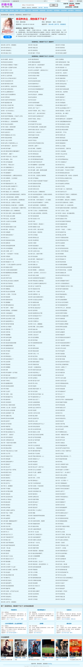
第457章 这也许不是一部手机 (8, 469)
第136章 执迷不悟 (5, 181)
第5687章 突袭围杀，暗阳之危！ (69, 619)
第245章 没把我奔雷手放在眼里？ (37, 278)
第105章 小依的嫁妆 (61, 151)
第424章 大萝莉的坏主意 (7, 440)
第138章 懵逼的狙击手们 (62, 181)
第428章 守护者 (32, 442)
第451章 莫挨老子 (5, 464)
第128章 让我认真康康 (34, 172)
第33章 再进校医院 (60, 86)
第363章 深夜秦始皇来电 (62, 383)
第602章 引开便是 (60, 45)
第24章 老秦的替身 (60, 78)
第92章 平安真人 (32, 140)
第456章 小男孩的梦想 (61, 467)
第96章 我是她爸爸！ (61, 143)
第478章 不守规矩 (5, 488)
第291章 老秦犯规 (60, 318)
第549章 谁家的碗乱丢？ (62, 550)
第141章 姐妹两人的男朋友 (63, 183)
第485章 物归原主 (33, 494)
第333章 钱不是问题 (61, 356)
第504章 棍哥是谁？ (61, 510)
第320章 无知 (31, 345)
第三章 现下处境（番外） (67, 632)
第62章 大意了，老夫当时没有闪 (36, 113)
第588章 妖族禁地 (60, 585)
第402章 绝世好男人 (61, 418)
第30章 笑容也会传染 (61, 83)
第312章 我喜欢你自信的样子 (63, 337)
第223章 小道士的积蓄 (7, 259)
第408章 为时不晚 (60, 423)
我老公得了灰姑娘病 (61, 657)
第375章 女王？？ (60, 394)
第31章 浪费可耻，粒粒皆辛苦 (9, 86)
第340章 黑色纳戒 (5, 364)
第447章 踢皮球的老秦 (61, 459)
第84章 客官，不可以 (61, 132)
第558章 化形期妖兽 (61, 558)
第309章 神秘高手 (60, 334)
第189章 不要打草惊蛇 (61, 226)
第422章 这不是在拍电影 (34, 437)
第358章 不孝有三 (5, 380)
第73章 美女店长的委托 (7, 124)
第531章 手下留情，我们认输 (63, 534)
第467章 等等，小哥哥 (34, 477)
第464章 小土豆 (32, 475)
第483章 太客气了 (60, 491)
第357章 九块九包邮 (61, 378)
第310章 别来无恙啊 (6, 337)
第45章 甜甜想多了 (60, 97)
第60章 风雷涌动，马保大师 (63, 110)
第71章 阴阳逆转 (32, 121)
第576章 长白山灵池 (61, 575)
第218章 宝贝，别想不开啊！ (35, 253)
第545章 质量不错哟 (33, 548)
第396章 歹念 (59, 413)
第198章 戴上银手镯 (61, 235)
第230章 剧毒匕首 (33, 264)
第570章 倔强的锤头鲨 (61, 569)
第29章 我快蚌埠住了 (33, 83)
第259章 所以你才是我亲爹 (8, 291)
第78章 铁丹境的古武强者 (62, 127)
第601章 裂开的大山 (6, 47)
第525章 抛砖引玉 (60, 529)
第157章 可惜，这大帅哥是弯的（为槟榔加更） (13, 199)
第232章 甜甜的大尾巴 (7, 267)
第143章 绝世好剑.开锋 (34, 186)
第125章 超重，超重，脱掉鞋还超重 (37, 170)
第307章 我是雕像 (5, 334)
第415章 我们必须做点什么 (8, 432)
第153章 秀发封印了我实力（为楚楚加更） (67, 194)
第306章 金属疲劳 (60, 332)
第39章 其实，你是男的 (62, 91)
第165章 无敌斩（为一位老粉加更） (65, 205)
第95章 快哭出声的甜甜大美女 (36, 143)
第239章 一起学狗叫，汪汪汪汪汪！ (37, 272)
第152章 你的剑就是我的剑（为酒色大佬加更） (40, 194)
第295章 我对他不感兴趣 (7, 324)
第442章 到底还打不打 (7, 456)
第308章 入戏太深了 (33, 334)
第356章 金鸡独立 (33, 378)
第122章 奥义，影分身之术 (35, 167)
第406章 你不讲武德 (6, 423)
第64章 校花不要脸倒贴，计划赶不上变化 (12, 116)
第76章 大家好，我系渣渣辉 (8, 127)
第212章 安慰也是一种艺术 (35, 248)
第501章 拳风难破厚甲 (61, 507)
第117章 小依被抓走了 (61, 162)
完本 (16, 10)
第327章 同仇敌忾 (60, 351)
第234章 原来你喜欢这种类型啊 (64, 267)
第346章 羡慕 (4, 369)
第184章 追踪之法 (5, 224)
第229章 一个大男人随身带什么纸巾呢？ (11, 264)
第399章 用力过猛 (60, 415)
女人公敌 (3, 657)
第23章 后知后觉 (32, 78)
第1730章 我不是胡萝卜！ (12, 632)
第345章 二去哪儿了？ (61, 367)
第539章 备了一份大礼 (34, 542)
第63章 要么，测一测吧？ (62, 113)
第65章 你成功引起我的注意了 (36, 116)
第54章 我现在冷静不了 (62, 105)
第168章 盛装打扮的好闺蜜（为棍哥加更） (67, 208)
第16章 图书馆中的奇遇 (7, 73)
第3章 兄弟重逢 (60, 59)
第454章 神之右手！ (6, 467)
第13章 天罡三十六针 (6, 70)
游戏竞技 (78, 10)
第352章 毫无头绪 (5, 375)
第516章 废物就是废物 (61, 521)
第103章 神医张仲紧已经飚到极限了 (10, 151)
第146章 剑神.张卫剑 (33, 189)
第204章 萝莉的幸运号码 (62, 240)
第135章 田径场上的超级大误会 (64, 178)
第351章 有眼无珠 (60, 372)
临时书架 (40, 7)
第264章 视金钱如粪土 (61, 294)
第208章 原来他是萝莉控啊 (8, 245)
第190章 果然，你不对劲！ (8, 229)
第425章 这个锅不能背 (34, 440)
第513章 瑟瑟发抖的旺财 (62, 518)
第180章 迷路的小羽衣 (61, 218)
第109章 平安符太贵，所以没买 (9, 156)
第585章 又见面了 (60, 583)
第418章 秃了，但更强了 (7, 434)
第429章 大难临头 (60, 442)
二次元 (29, 10)
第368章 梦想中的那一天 (34, 388)
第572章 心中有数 (33, 572)
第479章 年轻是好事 (33, 488)
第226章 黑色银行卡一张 (7, 262)
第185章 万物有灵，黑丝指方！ (36, 224)
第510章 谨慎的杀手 (61, 515)
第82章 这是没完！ (6, 132)
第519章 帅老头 (60, 523)
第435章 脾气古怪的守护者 (63, 448)
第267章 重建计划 (60, 297)
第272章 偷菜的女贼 (33, 302)
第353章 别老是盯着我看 (34, 375)
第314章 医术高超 (33, 340)
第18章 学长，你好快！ (62, 73)
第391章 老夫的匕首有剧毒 (8, 410)
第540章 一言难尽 (60, 542)
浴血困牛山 (73, 657)
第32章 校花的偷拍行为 (34, 86)
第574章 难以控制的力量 (7, 575)
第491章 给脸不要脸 (33, 499)
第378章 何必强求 (60, 396)
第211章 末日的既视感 (7, 248)
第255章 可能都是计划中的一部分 (64, 286)
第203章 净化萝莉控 (33, 240)
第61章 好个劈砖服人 (6, 113)
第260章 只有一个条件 (34, 291)
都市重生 (71, 10)
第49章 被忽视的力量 (6, 102)
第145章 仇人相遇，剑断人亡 (8, 189)
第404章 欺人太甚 (33, 421)
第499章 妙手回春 (5, 507)
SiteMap (50, 663)
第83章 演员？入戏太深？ (35, 132)
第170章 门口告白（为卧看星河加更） (38, 210)
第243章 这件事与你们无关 (63, 275)
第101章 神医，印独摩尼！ (35, 148)
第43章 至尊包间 (5, 97)
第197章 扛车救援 (33, 235)
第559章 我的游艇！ (6, 561)
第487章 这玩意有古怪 (7, 496)
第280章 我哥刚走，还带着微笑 (9, 310)
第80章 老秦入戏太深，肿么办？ (36, 129)
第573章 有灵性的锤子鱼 (62, 572)
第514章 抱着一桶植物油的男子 (9, 521)
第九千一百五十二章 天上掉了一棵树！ (15, 619)
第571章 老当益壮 (5, 572)
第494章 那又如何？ (33, 502)
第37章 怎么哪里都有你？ (7, 91)
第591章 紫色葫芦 (60, 588)
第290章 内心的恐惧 (33, 318)
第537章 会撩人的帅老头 (62, 540)
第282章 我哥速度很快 (61, 310)
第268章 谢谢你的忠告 (7, 299)
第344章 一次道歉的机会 (34, 367)
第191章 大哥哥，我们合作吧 (35, 229)
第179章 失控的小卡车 (34, 218)
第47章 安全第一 (32, 100)
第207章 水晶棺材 (60, 243)
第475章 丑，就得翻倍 (7, 486)
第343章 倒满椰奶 (5, 367)
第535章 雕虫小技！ (6, 540)
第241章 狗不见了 (5, 275)
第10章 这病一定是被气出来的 (9, 67)
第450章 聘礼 (59, 461)
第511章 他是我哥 (5, 518)
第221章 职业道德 (33, 256)
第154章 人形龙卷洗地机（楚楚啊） (10, 197)
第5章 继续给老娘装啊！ (34, 62)
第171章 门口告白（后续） (63, 210)
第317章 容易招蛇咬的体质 (35, 342)
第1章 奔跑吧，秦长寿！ (7, 59)
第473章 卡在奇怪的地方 (34, 483)
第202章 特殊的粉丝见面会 (8, 240)
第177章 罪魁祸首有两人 (62, 216)
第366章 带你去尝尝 (61, 386)
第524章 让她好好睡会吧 (34, 529)
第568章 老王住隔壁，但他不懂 (9, 569)
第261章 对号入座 (60, 291)
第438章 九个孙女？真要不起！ (64, 450)
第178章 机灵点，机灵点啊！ (8, 218)
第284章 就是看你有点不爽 (35, 313)
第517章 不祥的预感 (6, 523)
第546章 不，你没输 (61, 548)
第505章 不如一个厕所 (7, 513)
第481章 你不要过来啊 (7, 491)
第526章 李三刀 (5, 531)
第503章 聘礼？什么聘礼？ (35, 510)
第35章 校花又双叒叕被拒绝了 (36, 89)
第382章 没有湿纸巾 (6, 402)
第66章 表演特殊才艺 (61, 116)
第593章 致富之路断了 (61, 53)
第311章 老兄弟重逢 (33, 337)
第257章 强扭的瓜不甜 (34, 289)
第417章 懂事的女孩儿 (61, 432)
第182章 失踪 (31, 221)
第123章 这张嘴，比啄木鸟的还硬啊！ (65, 167)
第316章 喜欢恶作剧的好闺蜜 (8, 342)
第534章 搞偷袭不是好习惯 (63, 537)
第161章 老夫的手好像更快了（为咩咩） (38, 202)
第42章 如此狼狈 (60, 94)
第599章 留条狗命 (60, 47)
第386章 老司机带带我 (34, 405)
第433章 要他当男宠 (6, 448)
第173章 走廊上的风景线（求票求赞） (38, 213)
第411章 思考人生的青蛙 (62, 426)
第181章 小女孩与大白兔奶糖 (8, 221)
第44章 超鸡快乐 (32, 97)
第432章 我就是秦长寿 (61, 445)
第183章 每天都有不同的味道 (63, 221)
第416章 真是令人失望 (34, 432)
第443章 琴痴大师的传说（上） (36, 456)
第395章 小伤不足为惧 (34, 413)
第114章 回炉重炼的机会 (62, 159)
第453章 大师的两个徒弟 (62, 464)
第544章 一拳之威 (5, 548)
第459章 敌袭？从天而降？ (63, 469)
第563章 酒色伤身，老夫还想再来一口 (38, 564)
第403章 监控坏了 (5, 421)
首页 (2, 10)
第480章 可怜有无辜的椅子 (63, 488)
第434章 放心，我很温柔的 (35, 448)
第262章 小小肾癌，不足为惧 (8, 294)
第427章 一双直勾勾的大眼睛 (8, 442)
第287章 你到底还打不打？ (35, 316)
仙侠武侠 (42, 10)
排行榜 (12, 10)
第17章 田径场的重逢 (33, 73)
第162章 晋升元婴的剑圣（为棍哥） (65, 202)
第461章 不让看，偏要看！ (35, 472)
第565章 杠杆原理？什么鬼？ (8, 567)
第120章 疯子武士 (60, 164)
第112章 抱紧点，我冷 (7, 159)
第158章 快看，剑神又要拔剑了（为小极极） (40, 199)
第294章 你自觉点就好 (61, 321)
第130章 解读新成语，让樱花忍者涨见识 (11, 175)
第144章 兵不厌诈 (60, 186)
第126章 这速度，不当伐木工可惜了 (65, 170)
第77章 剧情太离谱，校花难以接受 (37, 127)
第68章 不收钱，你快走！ (35, 118)
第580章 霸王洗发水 (6, 580)
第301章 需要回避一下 (7, 329)
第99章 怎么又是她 (60, 145)
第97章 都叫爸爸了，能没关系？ (9, 145)
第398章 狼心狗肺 (33, 415)
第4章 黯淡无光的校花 (7, 62)
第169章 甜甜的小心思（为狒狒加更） (11, 210)
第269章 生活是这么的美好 (35, 299)
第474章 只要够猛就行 (61, 483)
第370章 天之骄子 (5, 391)
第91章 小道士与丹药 (6, 140)
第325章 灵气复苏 (5, 351)
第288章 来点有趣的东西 (62, 316)
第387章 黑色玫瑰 (60, 405)
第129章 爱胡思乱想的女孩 (63, 172)
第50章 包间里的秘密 (33, 102)
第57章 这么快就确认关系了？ (63, 108)
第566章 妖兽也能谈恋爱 (34, 567)
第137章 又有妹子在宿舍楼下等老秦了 (38, 181)
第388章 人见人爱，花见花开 (8, 407)
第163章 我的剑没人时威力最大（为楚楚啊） (12, 205)
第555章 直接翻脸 (60, 556)
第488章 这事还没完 (33, 496)
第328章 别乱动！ (5, 353)
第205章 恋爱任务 (5, 243)
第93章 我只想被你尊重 (62, 140)
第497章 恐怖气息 (33, 504)
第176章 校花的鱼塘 (33, 216)
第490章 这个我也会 (6, 499)
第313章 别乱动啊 (5, 340)
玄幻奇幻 (49, 10)
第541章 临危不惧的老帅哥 (8, 545)
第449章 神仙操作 (33, 461)
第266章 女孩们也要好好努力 (35, 297)
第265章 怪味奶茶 (5, 297)
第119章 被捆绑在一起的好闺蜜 (36, 164)
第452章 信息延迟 (33, 464)
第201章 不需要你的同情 (62, 237)
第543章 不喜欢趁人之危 (62, 545)
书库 (6, 10)
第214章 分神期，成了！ (7, 251)
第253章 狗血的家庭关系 (7, 286)
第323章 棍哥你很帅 (33, 348)
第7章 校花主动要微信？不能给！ (10, 64)
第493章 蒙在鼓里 (5, 502)
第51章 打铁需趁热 (60, 102)
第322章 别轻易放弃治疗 (7, 348)
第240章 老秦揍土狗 (61, 272)
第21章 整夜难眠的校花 (62, 75)
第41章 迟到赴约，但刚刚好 (35, 94)
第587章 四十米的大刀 (34, 585)
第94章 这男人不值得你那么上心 (9, 143)
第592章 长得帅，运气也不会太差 (10, 591)
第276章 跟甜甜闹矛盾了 (62, 305)
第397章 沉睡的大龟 (6, 415)
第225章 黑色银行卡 (61, 259)
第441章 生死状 (60, 453)
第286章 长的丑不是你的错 (8, 316)
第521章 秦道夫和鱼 (33, 526)
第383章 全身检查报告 (34, 402)
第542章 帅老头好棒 (33, 545)
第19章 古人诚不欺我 (6, 75)
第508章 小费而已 (5, 515)
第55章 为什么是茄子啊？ (7, 108)
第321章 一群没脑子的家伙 (63, 345)
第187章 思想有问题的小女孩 (8, 226)
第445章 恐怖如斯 (5, 459)
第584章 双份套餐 (33, 583)
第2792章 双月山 (38, 632)
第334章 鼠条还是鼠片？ (7, 359)
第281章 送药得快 (33, 310)
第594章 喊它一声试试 (34, 53)
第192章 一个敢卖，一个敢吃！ (64, 229)
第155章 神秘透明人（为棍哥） (36, 197)
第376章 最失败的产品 (7, 396)
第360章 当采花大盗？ (61, 380)
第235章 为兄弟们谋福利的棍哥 (9, 270)
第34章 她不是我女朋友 (7, 89)
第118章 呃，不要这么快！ (8, 164)
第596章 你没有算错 (61, 50)
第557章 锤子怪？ (33, 558)
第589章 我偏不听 (5, 588)
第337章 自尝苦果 (5, 361)
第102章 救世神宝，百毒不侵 (63, 148)
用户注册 (79, 1)
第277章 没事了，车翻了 (7, 307)
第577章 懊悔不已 (5, 577)
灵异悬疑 (56, 10)
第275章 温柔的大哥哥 (34, 305)
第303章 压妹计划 (60, 329)
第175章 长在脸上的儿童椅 (8, 216)
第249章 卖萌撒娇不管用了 (63, 280)
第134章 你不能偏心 (33, 178)
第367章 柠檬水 (5, 388)
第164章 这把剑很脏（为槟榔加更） (37, 205)
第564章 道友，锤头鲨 (61, 564)
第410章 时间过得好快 (34, 426)
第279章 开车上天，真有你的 (63, 307)
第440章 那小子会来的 (34, 453)
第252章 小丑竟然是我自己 (63, 283)
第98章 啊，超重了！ (33, 145)
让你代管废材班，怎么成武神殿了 (14, 623)
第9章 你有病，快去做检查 (63, 64)
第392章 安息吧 (32, 410)
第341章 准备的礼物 (33, 364)
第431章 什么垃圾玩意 (34, 445)
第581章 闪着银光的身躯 (34, 580)
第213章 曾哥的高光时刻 (62, 248)
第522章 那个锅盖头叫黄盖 (63, 526)
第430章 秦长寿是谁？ (7, 445)
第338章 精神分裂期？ (34, 361)
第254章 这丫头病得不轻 (34, 286)
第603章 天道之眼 (33, 45)
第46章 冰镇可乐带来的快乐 (8, 100)
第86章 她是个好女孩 (33, 135)
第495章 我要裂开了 (61, 502)
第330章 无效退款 (60, 353)
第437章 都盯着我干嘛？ (34, 450)
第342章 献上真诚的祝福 (62, 364)
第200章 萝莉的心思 (33, 237)
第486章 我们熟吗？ (61, 494)
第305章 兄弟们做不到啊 (34, 332)
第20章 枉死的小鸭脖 (33, 75)
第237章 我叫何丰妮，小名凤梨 (64, 270)
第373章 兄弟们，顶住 (7, 394)
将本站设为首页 (6, 1)
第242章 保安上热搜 (33, 275)
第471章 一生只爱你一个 (62, 480)
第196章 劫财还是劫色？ (7, 235)
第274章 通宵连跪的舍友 (7, 305)
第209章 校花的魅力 (33, 245)
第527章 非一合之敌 (33, 531)
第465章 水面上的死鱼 (61, 475)
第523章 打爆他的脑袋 (7, 529)
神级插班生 (14, 610)
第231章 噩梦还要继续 (61, 264)
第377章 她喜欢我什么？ (34, 396)
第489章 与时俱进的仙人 (62, 496)
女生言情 (22, 10)
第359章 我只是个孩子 (34, 380)
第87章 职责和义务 (60, 135)
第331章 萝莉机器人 (6, 356)
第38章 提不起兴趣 (33, 91)
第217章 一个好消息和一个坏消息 (10, 253)
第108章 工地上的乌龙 (61, 154)
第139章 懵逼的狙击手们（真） (9, 183)
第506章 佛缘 (31, 513)
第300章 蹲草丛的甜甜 (61, 326)
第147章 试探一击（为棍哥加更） (64, 189)
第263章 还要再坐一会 (34, 294)
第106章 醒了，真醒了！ (7, 154)
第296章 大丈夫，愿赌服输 (35, 324)
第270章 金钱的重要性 (61, 299)
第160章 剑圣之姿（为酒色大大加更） (11, 202)
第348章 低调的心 (60, 369)
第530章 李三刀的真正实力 (35, 534)
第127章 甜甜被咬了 (6, 172)
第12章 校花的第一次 (61, 67)
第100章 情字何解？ (6, 148)
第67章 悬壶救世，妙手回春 (8, 118)
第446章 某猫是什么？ (34, 459)
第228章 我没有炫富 (61, 262)
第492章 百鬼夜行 (60, 499)
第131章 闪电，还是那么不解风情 (37, 175)
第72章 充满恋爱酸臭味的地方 (63, 121)
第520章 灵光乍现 (5, 526)
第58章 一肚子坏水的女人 (7, 110)
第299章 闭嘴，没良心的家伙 (35, 326)
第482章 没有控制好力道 (34, 491)
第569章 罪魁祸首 (33, 569)
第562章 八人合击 (5, 564)
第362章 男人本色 (33, 383)
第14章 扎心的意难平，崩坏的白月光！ (38, 70)
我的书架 (46, 7)
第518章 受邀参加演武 (34, 523)
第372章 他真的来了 (61, 391)
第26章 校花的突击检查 (34, 81)
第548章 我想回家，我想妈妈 (35, 550)
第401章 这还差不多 (33, 418)
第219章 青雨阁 (60, 253)
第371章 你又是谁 (33, 391)
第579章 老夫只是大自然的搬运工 (64, 577)
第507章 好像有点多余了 (62, 513)
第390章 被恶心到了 (61, 407)
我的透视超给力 (41, 610)
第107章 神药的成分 (33, 154)
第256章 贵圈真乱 (5, 289)
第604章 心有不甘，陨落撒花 (57, 24)
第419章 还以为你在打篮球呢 (35, 434)
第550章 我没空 (5, 553)
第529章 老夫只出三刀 (7, 534)
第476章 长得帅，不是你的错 (35, 486)
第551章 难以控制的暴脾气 (35, 553)
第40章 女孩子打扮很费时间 (8, 94)
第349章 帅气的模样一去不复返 (9, 372)
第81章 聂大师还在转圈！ (62, 129)
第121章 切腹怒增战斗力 (7, 167)
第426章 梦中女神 (60, 440)
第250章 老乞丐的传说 (7, 283)
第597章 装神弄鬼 (33, 50)
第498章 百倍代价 (60, 504)
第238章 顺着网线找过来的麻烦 (9, 272)
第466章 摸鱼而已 (5, 477)
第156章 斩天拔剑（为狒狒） (63, 197)
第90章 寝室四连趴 (60, 137)
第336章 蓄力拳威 (60, 359)
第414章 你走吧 (60, 429)
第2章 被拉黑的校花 (33, 59)
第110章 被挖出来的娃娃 (34, 156)
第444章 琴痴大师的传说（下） (64, 456)
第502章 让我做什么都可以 (8, 510)
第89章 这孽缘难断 (33, 137)
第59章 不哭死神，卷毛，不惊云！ (37, 110)
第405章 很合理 (60, 421)
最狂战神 (69, 623)
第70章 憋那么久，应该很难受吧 (9, 121)
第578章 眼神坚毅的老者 (34, 577)
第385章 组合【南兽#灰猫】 (8, 405)
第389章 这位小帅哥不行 (34, 407)
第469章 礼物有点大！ (7, 480)
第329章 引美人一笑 (33, 353)
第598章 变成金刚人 (6, 50)
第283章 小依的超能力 (7, 313)
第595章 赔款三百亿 (6, 53)
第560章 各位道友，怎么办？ (35, 561)
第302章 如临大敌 (33, 329)
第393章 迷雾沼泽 (60, 410)
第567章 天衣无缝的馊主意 (63, 567)
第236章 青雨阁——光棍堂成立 (36, 270)
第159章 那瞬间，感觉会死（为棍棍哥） (66, 199)
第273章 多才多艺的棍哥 (62, 302)
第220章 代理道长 (5, 256)
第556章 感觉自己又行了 (7, 558)
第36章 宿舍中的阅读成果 (62, 89)
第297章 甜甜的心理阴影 (62, 324)
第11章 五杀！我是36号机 (35, 67)
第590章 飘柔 (31, 588)
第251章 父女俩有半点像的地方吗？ (37, 283)
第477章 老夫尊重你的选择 (63, 486)
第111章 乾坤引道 (60, 156)
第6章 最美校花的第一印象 (63, 62)
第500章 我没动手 (33, 507)
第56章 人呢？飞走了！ (34, 108)
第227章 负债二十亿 (33, 262)
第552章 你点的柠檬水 (61, 553)
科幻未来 (35, 10)
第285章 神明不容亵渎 (61, 313)
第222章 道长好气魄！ (61, 256)
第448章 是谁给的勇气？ (7, 461)
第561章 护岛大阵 (60, 561)
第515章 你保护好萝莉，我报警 (36, 521)
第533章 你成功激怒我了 (34, 537)
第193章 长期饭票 (5, 232)
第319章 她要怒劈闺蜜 (7, 345)
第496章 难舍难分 (5, 504)
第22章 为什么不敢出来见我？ (9, 78)
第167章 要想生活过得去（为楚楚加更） (38, 208)
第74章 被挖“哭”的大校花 (35, 124)
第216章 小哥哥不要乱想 (62, 251)
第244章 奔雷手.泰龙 (6, 278)
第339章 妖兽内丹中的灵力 (63, 361)
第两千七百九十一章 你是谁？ (41, 619)
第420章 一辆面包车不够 (62, 434)
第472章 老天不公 (5, 483)
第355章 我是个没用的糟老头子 (9, 378)
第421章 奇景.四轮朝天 (7, 437)
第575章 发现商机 (33, 575)
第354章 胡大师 (60, 375)
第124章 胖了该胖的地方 (7, 170)
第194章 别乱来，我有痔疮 (35, 232)
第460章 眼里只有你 (6, 472)
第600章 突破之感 (33, 47)
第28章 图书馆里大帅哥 (7, 83)
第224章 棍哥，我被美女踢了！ (36, 259)
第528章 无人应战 (60, 531)
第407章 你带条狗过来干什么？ (36, 423)
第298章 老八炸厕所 (6, 326)
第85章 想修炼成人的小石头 (8, 135)
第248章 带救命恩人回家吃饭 (35, 280)
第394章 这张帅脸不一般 (7, 413)
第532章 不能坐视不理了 (7, 537)
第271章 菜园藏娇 (5, 302)
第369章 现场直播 (60, 388)
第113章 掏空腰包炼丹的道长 (35, 159)
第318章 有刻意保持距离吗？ (63, 342)
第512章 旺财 (31, 518)
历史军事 (64, 10)
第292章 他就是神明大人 (7, 321)
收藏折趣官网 (16, 1)
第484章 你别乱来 (5, 494)
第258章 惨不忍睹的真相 (62, 289)
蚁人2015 (31, 657)
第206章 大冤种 (32, 243)
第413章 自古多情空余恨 (34, 429)
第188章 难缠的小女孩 (34, 226)
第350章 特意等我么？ (34, 372)
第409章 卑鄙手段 (5, 426)
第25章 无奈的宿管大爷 (7, 81)
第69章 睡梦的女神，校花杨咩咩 (64, 118)
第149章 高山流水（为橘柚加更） (37, 191)
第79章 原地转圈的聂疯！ (7, 129)
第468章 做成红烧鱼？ (61, 477)
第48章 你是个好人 (60, 100)
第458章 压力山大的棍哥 (34, 469)
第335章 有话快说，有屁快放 (35, 359)
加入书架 (7, 37)
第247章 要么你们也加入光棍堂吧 (10, 280)
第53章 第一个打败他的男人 (35, 105)
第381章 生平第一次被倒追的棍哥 (64, 399)
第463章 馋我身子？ (6, 475)
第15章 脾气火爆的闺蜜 (62, 70)
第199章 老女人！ (5, 237)
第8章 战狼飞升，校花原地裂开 (36, 64)
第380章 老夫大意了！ (34, 399)
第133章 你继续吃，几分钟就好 (9, 178)
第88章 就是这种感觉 (6, 137)
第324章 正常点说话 (61, 348)
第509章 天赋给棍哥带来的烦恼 (36, 515)
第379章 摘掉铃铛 (5, 399)
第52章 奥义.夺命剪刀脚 (7, 105)
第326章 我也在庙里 (33, 351)
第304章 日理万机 (5, 332)
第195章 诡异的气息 (61, 232)
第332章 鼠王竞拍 (33, 356)
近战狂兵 (69, 610)
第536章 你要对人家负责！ (35, 540)
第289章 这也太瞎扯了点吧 (8, 318)
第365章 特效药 (32, 386)
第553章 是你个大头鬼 (7, 556)
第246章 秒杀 (59, 278)
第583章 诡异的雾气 (6, 583)
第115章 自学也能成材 (7, 162)
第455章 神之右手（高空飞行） (36, 467)
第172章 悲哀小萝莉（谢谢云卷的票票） (11, 213)
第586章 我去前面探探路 (7, 585)
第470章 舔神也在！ (33, 480)
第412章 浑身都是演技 (7, 429)
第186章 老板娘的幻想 (61, 224)
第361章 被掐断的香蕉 (7, 383)
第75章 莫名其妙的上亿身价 (63, 124)
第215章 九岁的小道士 (34, 251)
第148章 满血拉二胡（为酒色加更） (10, 191)
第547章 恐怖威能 (5, 550)
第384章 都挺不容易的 (61, 402)
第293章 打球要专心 (33, 321)
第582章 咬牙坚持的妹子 (62, 580)
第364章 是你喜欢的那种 (7, 386)
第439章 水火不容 (5, 453)
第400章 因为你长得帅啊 (7, 418)
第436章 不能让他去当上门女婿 (9, 450)
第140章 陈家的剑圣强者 (34, 183)
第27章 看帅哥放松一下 (62, 81)
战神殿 (41, 623)
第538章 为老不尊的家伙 (7, 542)
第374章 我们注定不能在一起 (35, 394)
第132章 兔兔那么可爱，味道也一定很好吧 (67, 175)
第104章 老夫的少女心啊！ (35, 151)
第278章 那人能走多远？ (34, 307)
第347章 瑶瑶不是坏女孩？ (35, 369)
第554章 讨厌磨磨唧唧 (34, 556)
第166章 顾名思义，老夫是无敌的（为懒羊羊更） (14, 208)
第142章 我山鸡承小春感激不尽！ (10, 186)
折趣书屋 (9, 5)
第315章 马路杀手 (60, 340)
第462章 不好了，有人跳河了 (63, 472)
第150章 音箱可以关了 (61, 191)
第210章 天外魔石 (60, 245)
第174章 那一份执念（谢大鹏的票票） (65, 213)
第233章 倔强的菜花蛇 (34, 267)
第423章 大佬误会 (60, 437)
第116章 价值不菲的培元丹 (35, 162)
